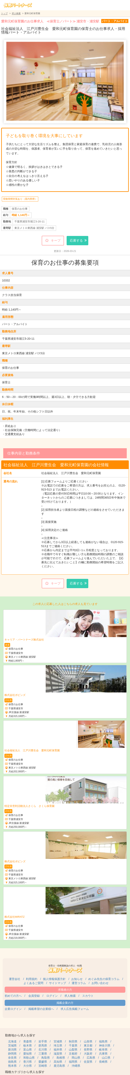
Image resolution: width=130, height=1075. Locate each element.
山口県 (106, 1057)
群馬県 (42, 1045)
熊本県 (12, 1065)
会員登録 (34, 995)
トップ (4, 13)
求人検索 (16, 13)
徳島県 (12, 1061)
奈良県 (12, 1057)
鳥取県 (45, 1057)
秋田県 (73, 1041)
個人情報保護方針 (54, 979)
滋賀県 (58, 1053)
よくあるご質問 (33, 983)
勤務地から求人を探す (20, 1035)
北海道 (12, 1041)
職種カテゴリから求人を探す (25, 1072)
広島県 (91, 1057)
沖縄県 (76, 1065)
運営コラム (79, 983)
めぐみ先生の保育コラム (103, 979)
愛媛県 (42, 1061)
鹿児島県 (59, 1065)
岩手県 (42, 1041)
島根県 (60, 1057)
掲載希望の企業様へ (41, 1009)
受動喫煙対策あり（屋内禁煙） (20, 199)
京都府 (73, 1053)
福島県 (103, 1041)
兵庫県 (103, 1053)
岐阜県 (103, 1049)
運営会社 (14, 979)
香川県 (27, 1061)
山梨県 (73, 1049)
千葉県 (73, 1045)
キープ (56, 240)
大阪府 (88, 1053)
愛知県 (27, 1053)
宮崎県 (42, 1065)
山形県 (88, 1041)
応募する (76, 240)
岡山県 (76, 1057)
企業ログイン (13, 1009)
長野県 (88, 1049)
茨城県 (12, 1045)
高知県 (58, 1061)
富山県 (27, 1049)
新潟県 (12, 1049)
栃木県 (27, 1045)
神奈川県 (104, 1045)
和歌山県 (29, 1057)
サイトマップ (57, 983)
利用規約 (31, 979)
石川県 (42, 1049)
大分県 (27, 1065)
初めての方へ (13, 995)
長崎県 (103, 1061)
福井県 (58, 1049)
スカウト (88, 995)
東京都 (88, 1045)
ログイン (52, 995)
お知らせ (77, 979)
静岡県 (12, 1053)
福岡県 (73, 1061)
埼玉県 (58, 1045)
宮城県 (58, 1041)
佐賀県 (88, 1061)
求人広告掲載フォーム (75, 1009)
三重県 (42, 1053)
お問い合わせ (100, 983)
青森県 (27, 1041)
